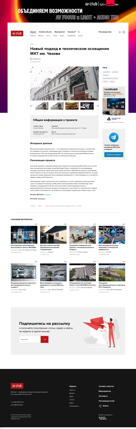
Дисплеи (115, 72)
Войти (105, 406)
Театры (112, 81)
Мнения (40, 35)
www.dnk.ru (41, 199)
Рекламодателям (105, 32)
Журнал (33, 32)
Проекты (105, 75)
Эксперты (71, 32)
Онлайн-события (45, 32)
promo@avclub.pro (17, 405)
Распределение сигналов (110, 78)
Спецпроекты (71, 35)
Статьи (55, 35)
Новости (32, 35)
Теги (81, 35)
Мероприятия (60, 32)
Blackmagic (106, 72)
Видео (62, 35)
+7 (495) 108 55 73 (17, 402)
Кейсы (48, 35)
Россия (105, 81)
